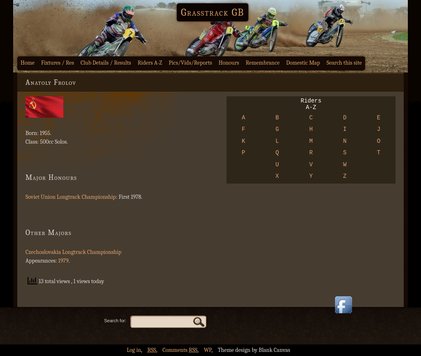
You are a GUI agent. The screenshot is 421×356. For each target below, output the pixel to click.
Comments (179, 350)
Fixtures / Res (57, 62)
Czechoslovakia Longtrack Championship (73, 252)
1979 (63, 260)
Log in (134, 350)
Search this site (344, 62)
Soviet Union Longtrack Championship (70, 196)
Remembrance (262, 62)
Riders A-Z (150, 62)
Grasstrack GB (212, 12)
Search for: (115, 320)
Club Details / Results (106, 62)
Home (28, 62)
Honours (229, 62)
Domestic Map (303, 62)
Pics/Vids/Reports (190, 62)
